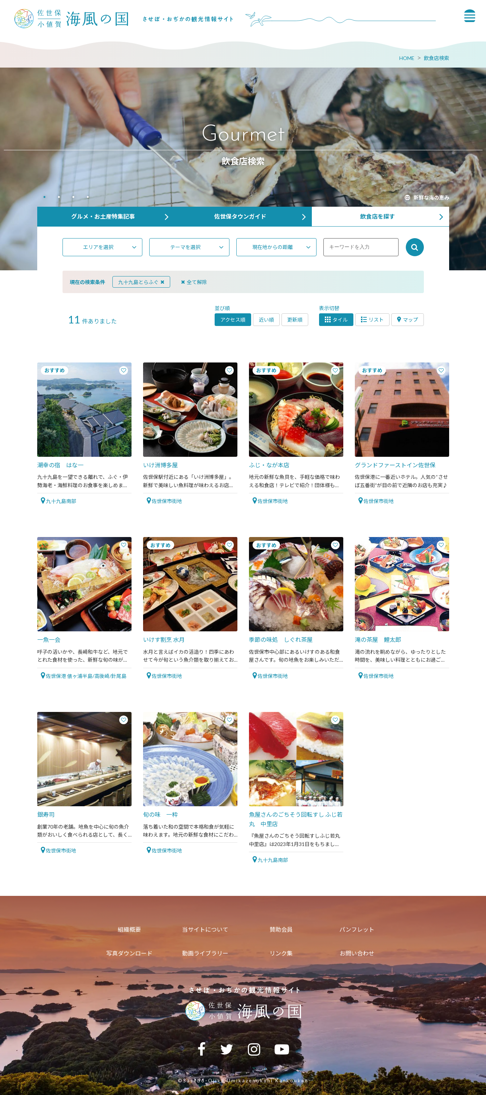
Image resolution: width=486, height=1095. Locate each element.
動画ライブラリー (205, 953)
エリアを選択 (98, 247)
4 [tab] (88, 197)
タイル (336, 320)
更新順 (294, 320)
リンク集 (281, 953)
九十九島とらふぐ (141, 282)
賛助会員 (281, 929)
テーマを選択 (185, 247)
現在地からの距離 (272, 247)
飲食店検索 (436, 58)
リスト (372, 320)
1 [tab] (44, 197)
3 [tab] (73, 197)
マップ (407, 320)
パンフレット (356, 929)
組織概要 (129, 929)
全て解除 (194, 282)
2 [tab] (59, 197)
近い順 (266, 320)
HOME (406, 58)
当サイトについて (205, 929)
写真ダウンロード (129, 953)
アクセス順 (232, 320)
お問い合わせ (357, 953)
